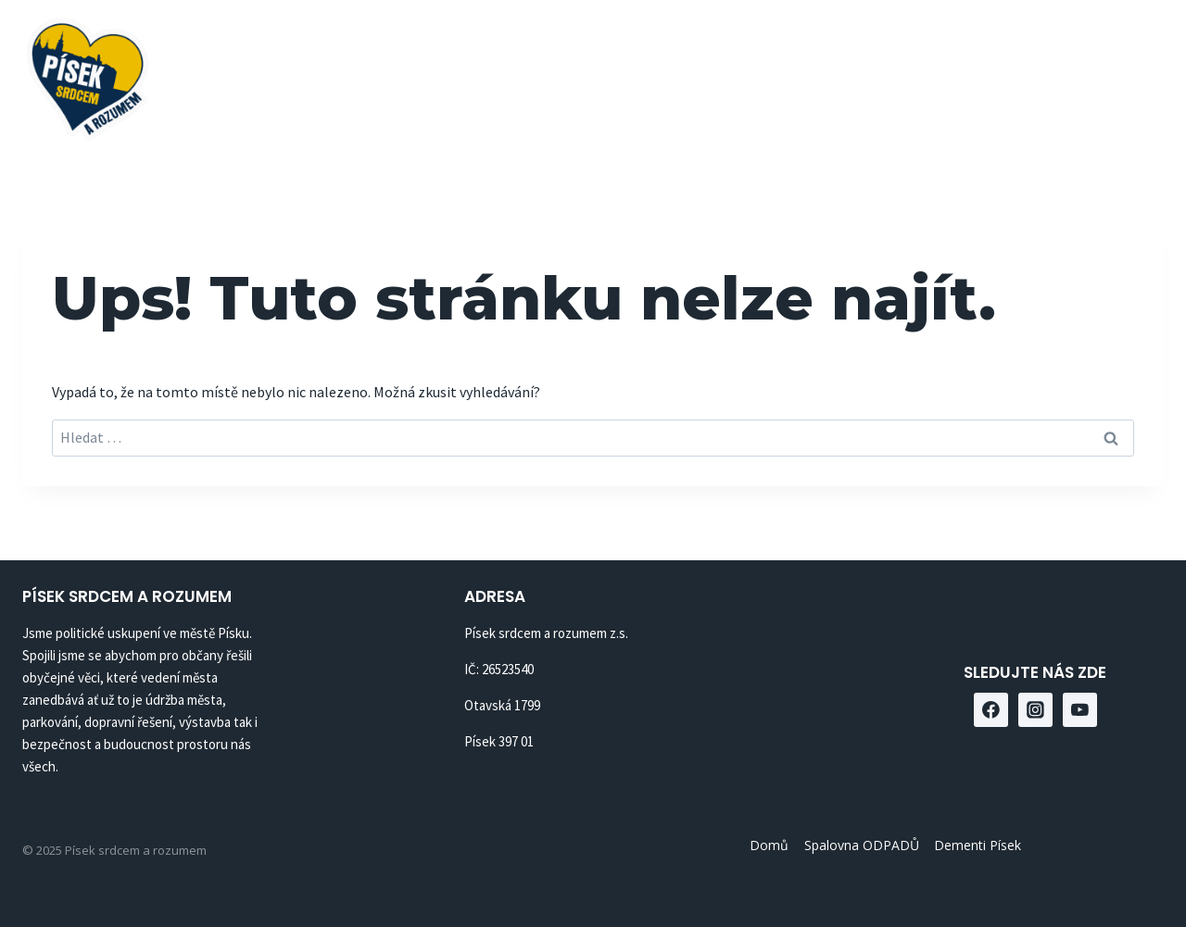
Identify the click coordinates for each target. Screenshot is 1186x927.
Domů (632, 74)
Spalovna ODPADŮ (763, 74)
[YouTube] (1143, 74)
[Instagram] (1096, 74)
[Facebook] (1051, 74)
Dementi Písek (930, 74)
